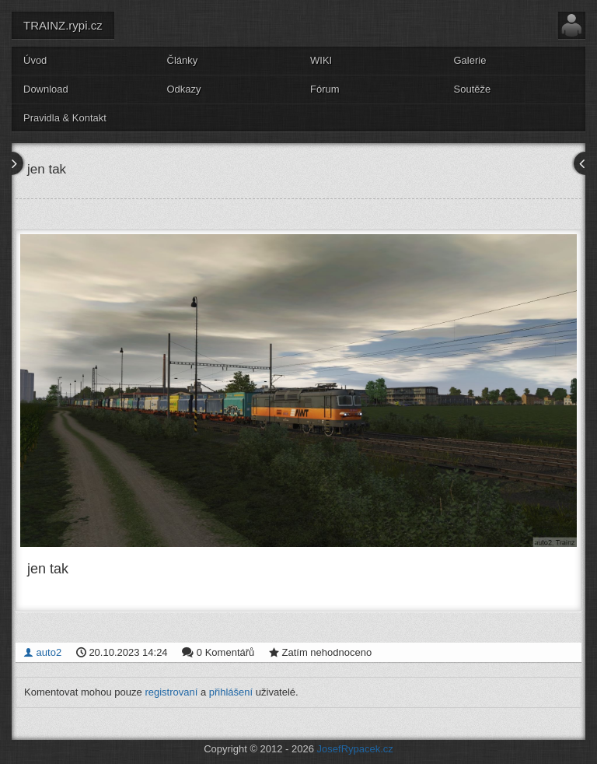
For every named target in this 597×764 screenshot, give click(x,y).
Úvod (35, 60)
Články (182, 60)
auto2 (42, 652)
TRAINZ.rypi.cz (63, 25)
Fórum (325, 89)
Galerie (470, 60)
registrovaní (171, 692)
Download (45, 89)
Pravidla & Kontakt (64, 118)
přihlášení (231, 692)
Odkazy (184, 89)
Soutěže (472, 89)
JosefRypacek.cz (355, 749)
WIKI (321, 60)
